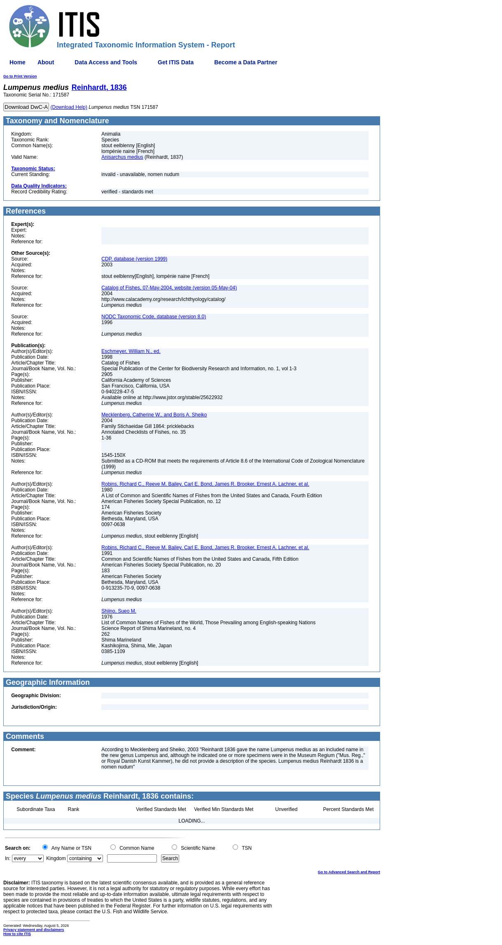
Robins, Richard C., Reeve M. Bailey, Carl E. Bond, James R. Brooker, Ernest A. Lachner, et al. (205, 484)
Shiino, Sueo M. (118, 611)
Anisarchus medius (122, 157)
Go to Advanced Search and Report (349, 872)
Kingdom (55, 858)
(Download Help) (69, 107)
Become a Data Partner (245, 62)
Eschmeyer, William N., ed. (130, 351)
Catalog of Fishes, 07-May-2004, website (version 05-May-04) (169, 288)
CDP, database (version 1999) (134, 259)
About (45, 62)
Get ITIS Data (176, 62)
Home (17, 62)
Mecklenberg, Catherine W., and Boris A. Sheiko (154, 415)
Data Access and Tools (106, 62)
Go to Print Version (20, 76)
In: (7, 858)
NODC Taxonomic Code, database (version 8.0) (153, 317)
